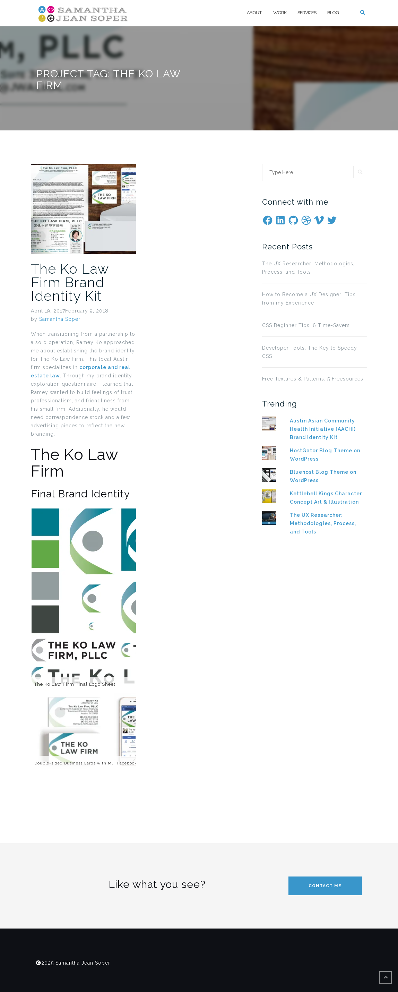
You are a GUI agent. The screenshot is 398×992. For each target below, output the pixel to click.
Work (279, 12)
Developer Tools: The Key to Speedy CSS (309, 352)
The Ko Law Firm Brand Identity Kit (70, 282)
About (254, 12)
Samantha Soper (59, 319)
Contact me (325, 885)
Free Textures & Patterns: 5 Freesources (312, 379)
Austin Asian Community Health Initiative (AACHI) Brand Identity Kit (323, 429)
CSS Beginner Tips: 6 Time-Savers (306, 325)
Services (306, 12)
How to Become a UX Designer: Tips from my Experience (309, 299)
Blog (333, 12)
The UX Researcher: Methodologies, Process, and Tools (308, 268)
